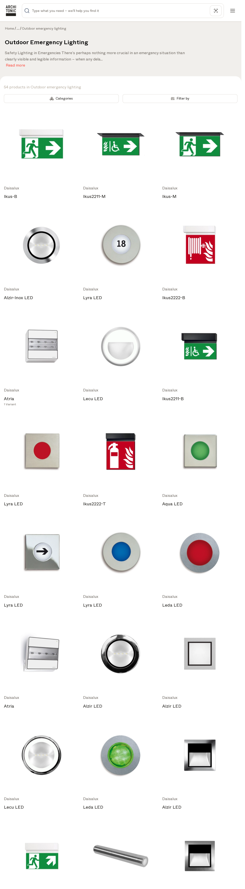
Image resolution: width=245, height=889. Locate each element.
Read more (15, 64)
